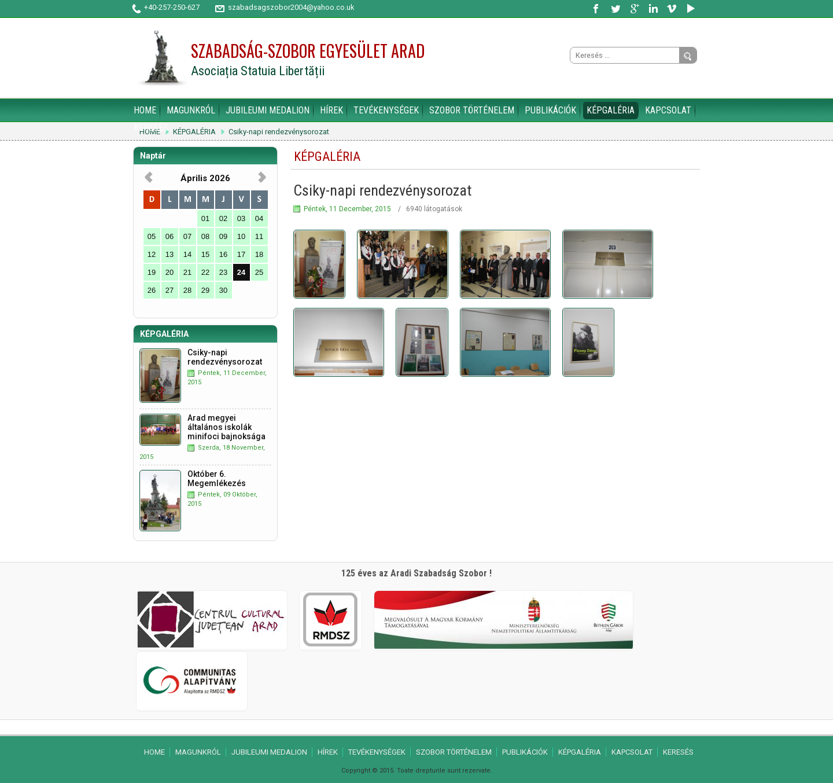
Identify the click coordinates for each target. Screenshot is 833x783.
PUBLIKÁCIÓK (550, 110)
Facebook (597, 8)
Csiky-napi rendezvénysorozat (278, 132)
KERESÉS (151, 127)
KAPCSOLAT (668, 110)
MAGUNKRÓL (191, 110)
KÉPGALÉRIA (611, 110)
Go (687, 56)
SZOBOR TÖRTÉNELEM (471, 110)
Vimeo (671, 8)
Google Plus (634, 8)
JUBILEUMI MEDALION (267, 110)
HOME (145, 110)
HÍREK (331, 110)
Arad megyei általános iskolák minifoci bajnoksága (226, 427)
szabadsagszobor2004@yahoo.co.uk (291, 7)
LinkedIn (653, 8)
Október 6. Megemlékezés (216, 478)
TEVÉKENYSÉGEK (386, 110)
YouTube (690, 8)
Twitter (616, 8)
